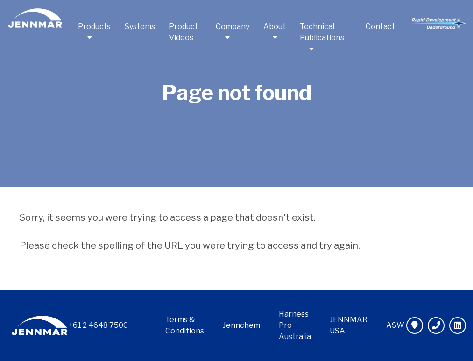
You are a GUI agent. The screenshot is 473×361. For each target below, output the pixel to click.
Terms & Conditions (184, 325)
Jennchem (241, 325)
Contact (380, 26)
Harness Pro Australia (295, 325)
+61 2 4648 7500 (98, 325)
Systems (140, 26)
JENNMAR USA (348, 325)
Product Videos (183, 32)
